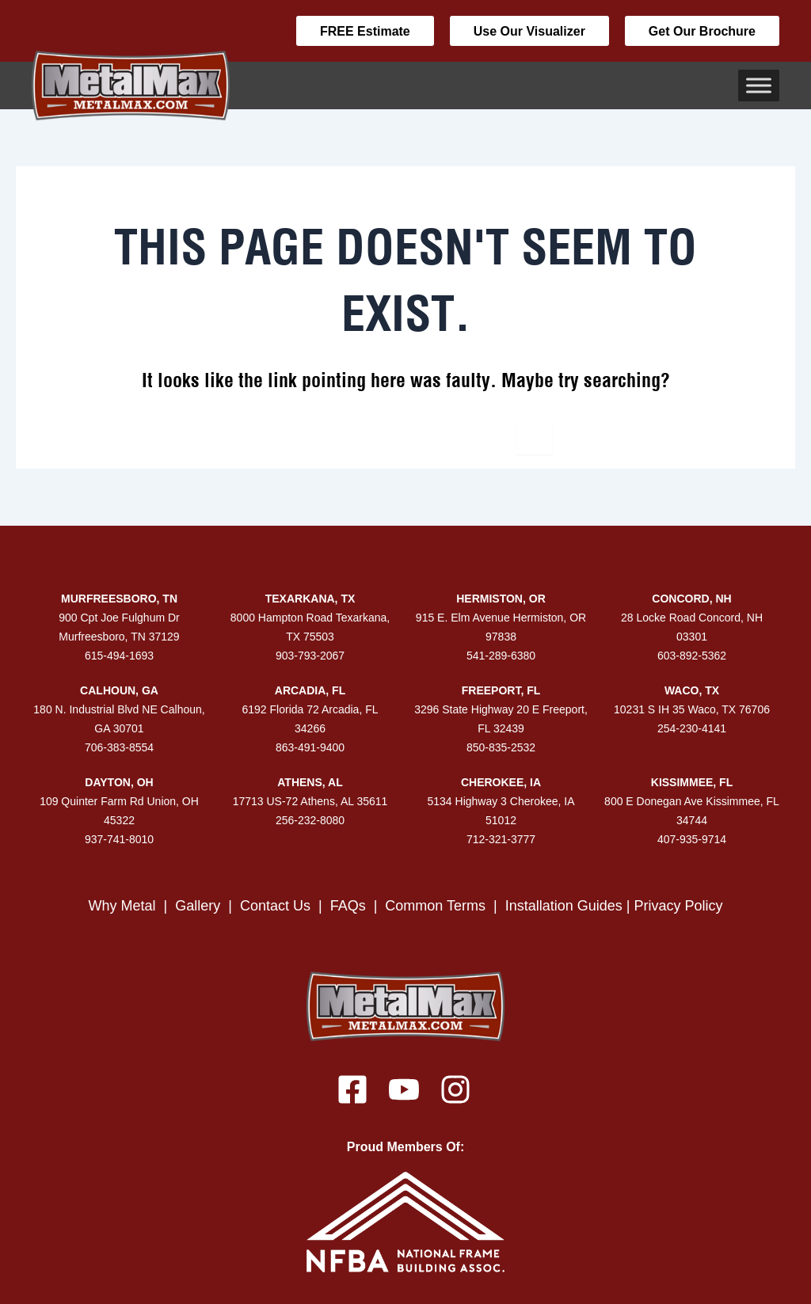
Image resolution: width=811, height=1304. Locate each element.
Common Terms (437, 906)
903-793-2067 (310, 655)
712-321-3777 (500, 839)
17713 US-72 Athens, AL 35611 (310, 801)
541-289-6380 (500, 655)
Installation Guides (564, 906)
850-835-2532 (500, 747)
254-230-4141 (691, 728)
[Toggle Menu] (758, 85)
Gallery (197, 906)
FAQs (348, 906)
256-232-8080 (310, 820)
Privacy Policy (678, 906)
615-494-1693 (119, 655)
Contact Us (275, 906)
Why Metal (121, 906)
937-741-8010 (119, 839)
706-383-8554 (119, 747)
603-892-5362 (691, 655)
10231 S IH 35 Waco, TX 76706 (692, 709)
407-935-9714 (691, 839)
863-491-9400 (310, 747)
